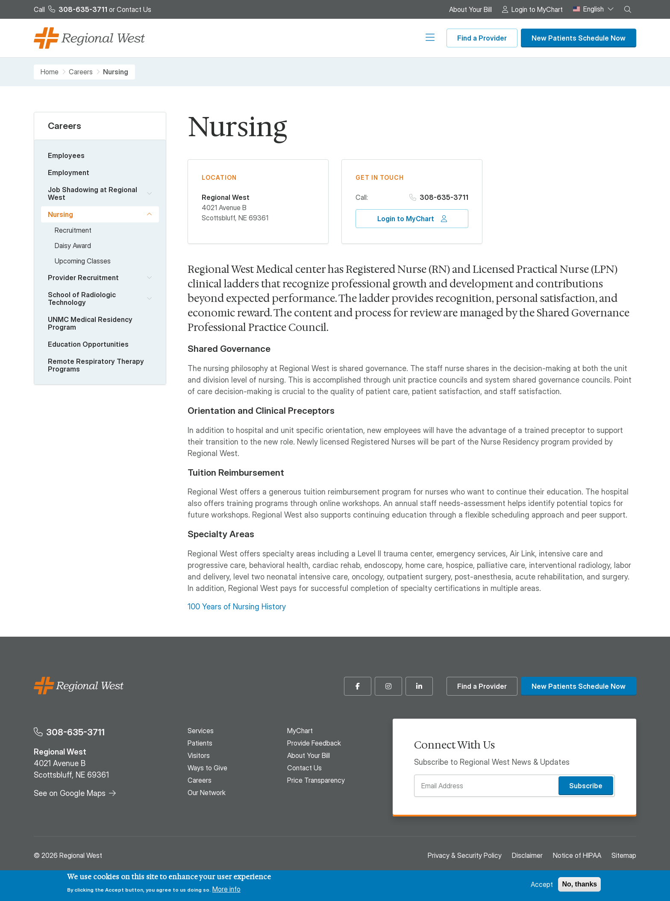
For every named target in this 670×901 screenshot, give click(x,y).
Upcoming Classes (83, 261)
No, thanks (579, 884)
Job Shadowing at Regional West (92, 193)
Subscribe (585, 785)
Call (70, 9)
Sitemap (623, 855)
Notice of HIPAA (577, 855)
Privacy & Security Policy (465, 855)
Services (186, 38)
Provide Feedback (314, 743)
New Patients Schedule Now (579, 38)
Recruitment (73, 230)
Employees (66, 155)
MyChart (300, 730)
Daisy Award (73, 245)
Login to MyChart (537, 9)
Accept (542, 884)
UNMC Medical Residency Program (90, 323)
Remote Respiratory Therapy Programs (96, 365)
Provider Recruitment (83, 277)
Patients (229, 38)
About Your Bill (470, 9)
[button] (627, 9)
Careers (367, 38)
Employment (68, 172)
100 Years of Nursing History (237, 606)
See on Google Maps (70, 793)
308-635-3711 (444, 197)
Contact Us (134, 9)
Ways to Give (318, 38)
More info (226, 889)
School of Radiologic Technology (82, 298)
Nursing (60, 214)
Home (50, 72)
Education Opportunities (88, 344)
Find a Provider (482, 38)
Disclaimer (527, 855)
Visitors (269, 38)
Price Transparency (316, 780)
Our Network (415, 38)
